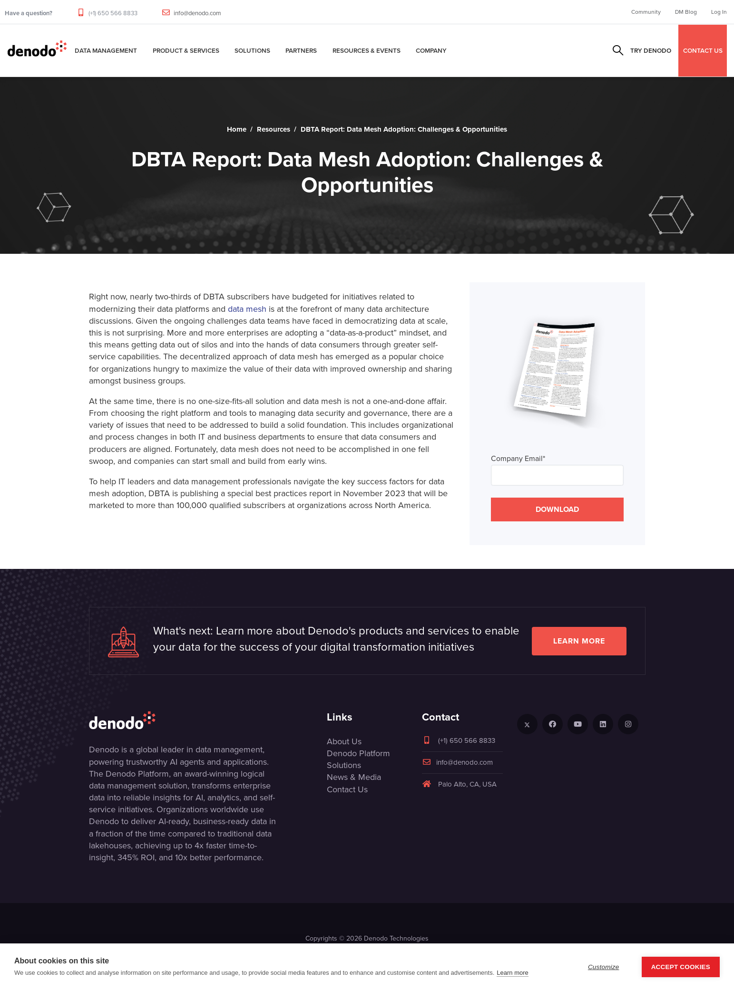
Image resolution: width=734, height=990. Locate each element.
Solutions (252, 50)
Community (646, 12)
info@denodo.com (197, 13)
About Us (344, 741)
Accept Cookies (680, 967)
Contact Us (347, 789)
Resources (273, 129)
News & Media (354, 777)
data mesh (247, 309)
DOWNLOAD (557, 509)
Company (431, 50)
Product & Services (186, 50)
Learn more (579, 640)
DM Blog (686, 12)
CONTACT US (703, 50)
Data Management (106, 50)
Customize (603, 967)
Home (236, 129)
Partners (301, 50)
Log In (719, 12)
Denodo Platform (358, 753)
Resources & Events (367, 50)
